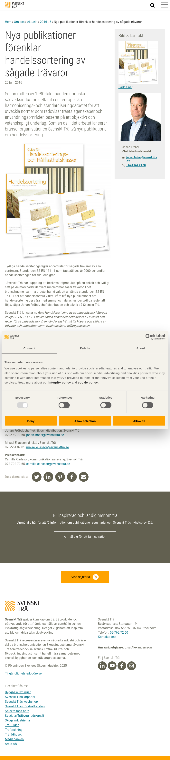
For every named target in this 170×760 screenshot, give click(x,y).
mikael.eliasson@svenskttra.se (47, 447)
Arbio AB (11, 744)
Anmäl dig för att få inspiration (85, 536)
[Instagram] (131, 666)
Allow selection (85, 420)
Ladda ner (125, 87)
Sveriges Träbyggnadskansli (24, 716)
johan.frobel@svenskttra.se (45, 435)
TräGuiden (12, 725)
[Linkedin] (102, 666)
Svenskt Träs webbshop (21, 701)
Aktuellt (32, 22)
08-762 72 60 (119, 632)
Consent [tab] (29, 348)
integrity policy (59, 382)
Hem (8, 22)
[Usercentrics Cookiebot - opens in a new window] (148, 337)
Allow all (139, 420)
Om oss (19, 22)
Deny (30, 420)
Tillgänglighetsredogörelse (23, 673)
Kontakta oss (107, 637)
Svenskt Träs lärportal (20, 697)
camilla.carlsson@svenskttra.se (48, 464)
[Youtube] (112, 665)
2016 (43, 22)
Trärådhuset (13, 734)
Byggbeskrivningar (18, 692)
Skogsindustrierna (17, 720)
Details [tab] (85, 348)
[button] (164, 5)
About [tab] (140, 348)
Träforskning (14, 730)
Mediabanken (14, 739)
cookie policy (88, 382)
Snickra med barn (17, 711)
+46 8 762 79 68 (136, 165)
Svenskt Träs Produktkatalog (25, 706)
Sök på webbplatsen (154, 5)
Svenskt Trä (14, 5)
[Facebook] (121, 666)
